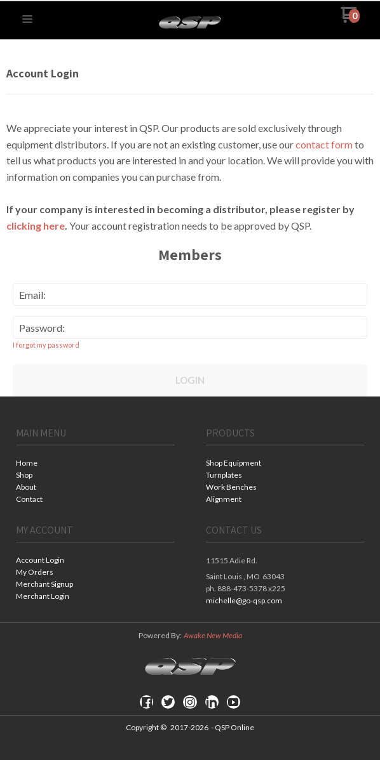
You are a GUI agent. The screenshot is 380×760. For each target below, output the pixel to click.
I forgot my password (46, 345)
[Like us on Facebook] (147, 702)
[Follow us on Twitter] (168, 702)
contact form (324, 144)
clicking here (35, 225)
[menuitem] (95, 464)
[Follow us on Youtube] (233, 702)
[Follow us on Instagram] (190, 702)
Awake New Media (213, 635)
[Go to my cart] (350, 19)
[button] (27, 20)
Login (190, 380)
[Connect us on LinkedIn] (212, 702)
